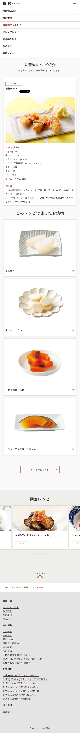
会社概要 (7, 647)
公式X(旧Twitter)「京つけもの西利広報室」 (25, 679)
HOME (6, 587)
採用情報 (7, 651)
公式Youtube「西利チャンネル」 (20, 683)
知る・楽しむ (16, 587)
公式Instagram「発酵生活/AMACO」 (22, 691)
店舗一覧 (7, 631)
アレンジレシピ (11, 32)
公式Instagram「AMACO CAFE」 (20, 695)
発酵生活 (7, 615)
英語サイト (8, 711)
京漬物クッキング (12, 25)
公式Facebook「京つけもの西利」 (21, 675)
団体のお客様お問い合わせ (17, 663)
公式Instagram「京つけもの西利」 (21, 687)
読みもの (7, 46)
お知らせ (7, 635)
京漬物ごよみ (10, 11)
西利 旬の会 (9, 639)
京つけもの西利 (11, 607)
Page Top (40, 573)
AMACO (7, 619)
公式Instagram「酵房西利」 (17, 699)
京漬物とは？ (10, 39)
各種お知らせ (10, 53)
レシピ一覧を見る (40, 469)
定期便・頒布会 (11, 643)
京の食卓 (7, 18)
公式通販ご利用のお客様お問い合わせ (22, 659)
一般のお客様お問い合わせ (17, 655)
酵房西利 (7, 611)
